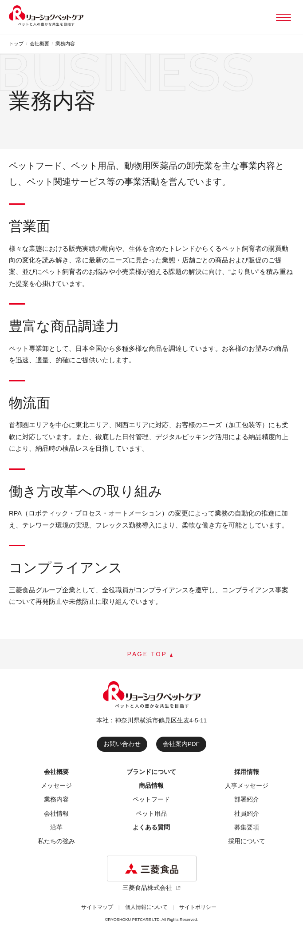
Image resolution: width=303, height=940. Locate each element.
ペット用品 (151, 813)
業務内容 (56, 799)
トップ (16, 43)
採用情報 (246, 772)
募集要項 (246, 827)
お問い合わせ (122, 744)
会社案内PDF (181, 744)
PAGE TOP (147, 654)
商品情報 (151, 785)
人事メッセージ (246, 785)
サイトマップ (97, 907)
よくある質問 (151, 827)
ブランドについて (151, 772)
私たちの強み (56, 841)
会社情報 (56, 813)
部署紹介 (246, 799)
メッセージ (56, 785)
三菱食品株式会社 (147, 887)
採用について (246, 841)
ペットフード (151, 799)
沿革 (56, 827)
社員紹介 (246, 813)
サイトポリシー (197, 907)
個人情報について (146, 907)
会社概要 (39, 43)
